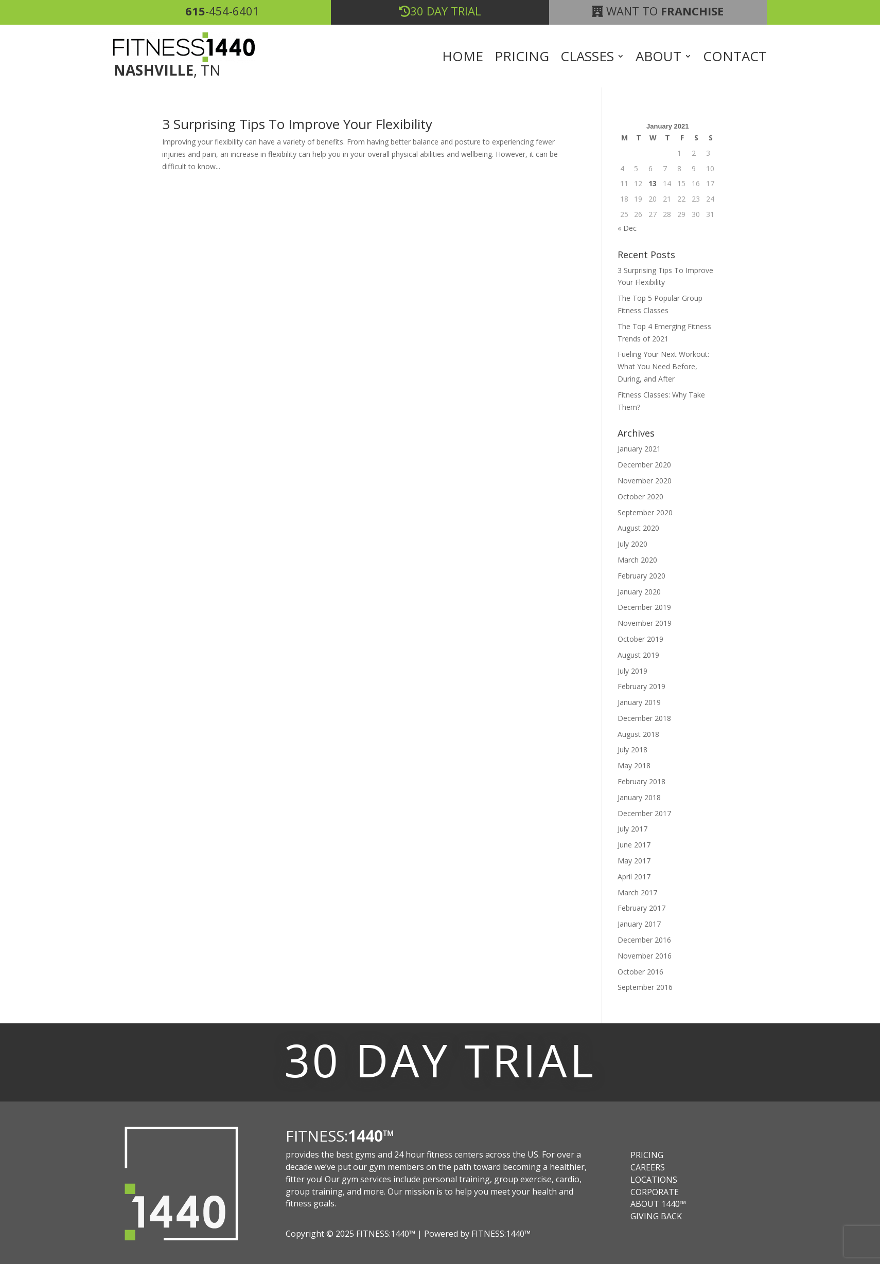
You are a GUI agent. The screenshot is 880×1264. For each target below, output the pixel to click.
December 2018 (644, 718)
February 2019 (641, 686)
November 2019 (645, 623)
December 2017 (644, 813)
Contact (735, 58)
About (658, 58)
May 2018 (634, 765)
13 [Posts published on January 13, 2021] (652, 183)
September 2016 (645, 987)
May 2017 (634, 860)
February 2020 (641, 576)
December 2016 (644, 940)
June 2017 (634, 845)
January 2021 (639, 449)
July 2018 (632, 749)
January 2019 (639, 702)
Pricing (522, 58)
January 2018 (639, 797)
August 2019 (638, 655)
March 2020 (637, 560)
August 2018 (638, 734)
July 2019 (632, 671)
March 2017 (637, 892)
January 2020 (639, 592)
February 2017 (641, 908)
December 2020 (644, 465)
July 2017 (632, 829)
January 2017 (639, 924)
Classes (587, 58)
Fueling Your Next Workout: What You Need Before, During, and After (663, 366)
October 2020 (640, 496)
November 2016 (645, 956)
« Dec (627, 228)
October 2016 (640, 972)
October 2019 (640, 639)
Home (462, 58)
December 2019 (644, 607)
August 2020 (638, 528)
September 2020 (645, 512)
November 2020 (645, 480)
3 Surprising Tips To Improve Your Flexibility (297, 124)
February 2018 (641, 781)
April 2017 (634, 876)
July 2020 (632, 544)
